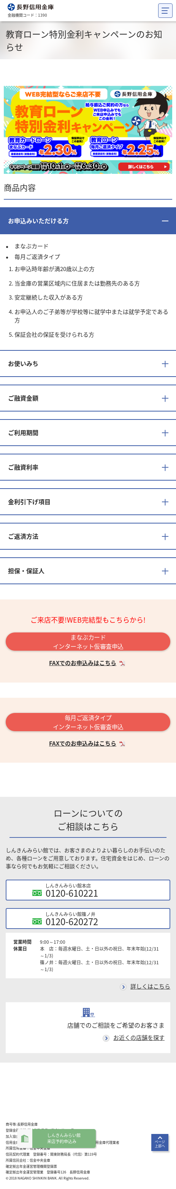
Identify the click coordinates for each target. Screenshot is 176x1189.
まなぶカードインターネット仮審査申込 (88, 641)
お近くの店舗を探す (139, 1037)
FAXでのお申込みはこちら (82, 663)
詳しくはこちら (150, 986)
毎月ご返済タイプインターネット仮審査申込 (88, 722)
